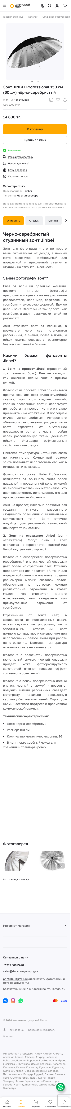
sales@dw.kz (11, 971)
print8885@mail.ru (15, 978)
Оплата (53, 220)
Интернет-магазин (16, 925)
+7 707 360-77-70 (13, 965)
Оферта (7, 1036)
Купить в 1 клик (35, 140)
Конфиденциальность (41, 1029)
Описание (13, 220)
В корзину (35, 129)
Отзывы (34, 220)
